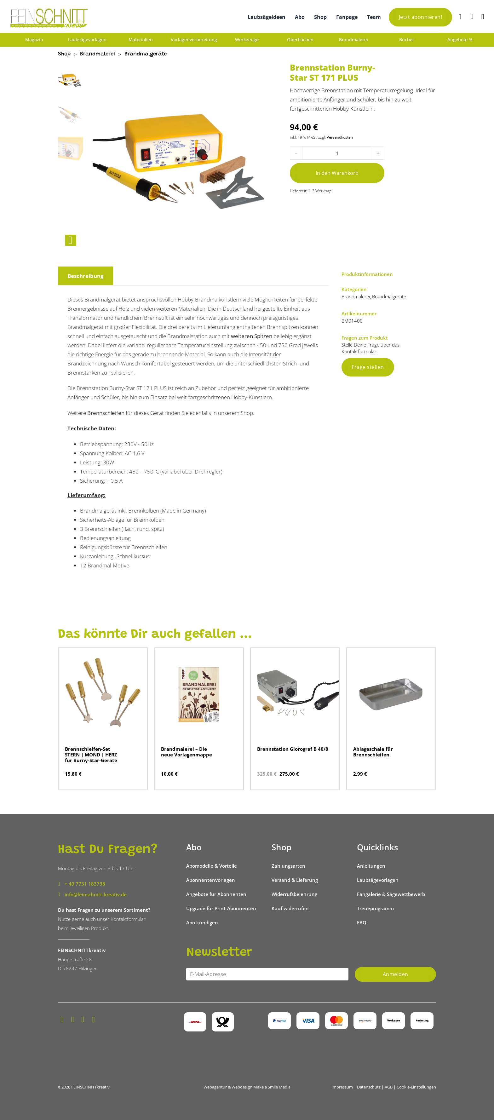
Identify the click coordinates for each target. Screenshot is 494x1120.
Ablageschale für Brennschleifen (373, 752)
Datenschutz (369, 1087)
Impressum (342, 1087)
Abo (300, 17)
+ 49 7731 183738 (85, 884)
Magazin (34, 39)
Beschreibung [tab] (85, 275)
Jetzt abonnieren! (420, 17)
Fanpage (347, 17)
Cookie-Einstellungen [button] (416, 1087)
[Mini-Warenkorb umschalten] (472, 16)
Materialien (141, 39)
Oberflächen (300, 39)
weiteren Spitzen (251, 336)
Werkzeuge (247, 39)
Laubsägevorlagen (87, 39)
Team (374, 17)
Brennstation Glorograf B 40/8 (292, 749)
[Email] (267, 974)
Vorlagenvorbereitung (194, 39)
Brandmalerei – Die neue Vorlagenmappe (186, 752)
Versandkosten (340, 137)
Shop (320, 17)
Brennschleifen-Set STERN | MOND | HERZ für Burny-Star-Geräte (91, 754)
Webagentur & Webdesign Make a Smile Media (247, 1087)
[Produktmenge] (337, 153)
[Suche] (461, 17)
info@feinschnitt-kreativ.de (96, 894)
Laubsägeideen (266, 17)
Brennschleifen (105, 412)
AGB (389, 1087)
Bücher (406, 39)
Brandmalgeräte (145, 54)
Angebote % (460, 39)
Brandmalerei (353, 39)
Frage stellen (368, 367)
